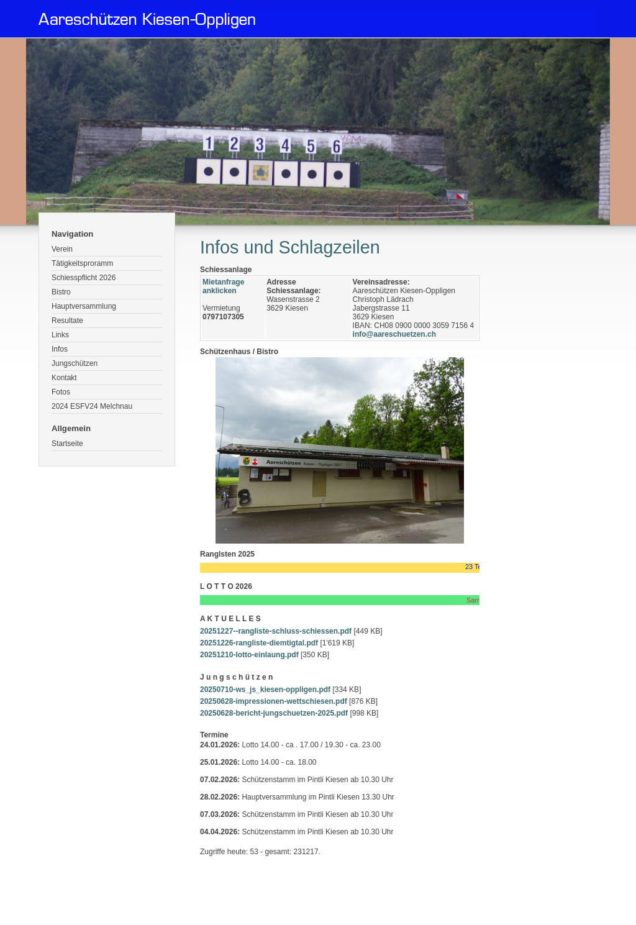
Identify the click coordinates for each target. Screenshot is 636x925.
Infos (60, 349)
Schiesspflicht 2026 (84, 277)
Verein (62, 249)
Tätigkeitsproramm (82, 263)
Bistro (61, 292)
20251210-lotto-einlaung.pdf (249, 654)
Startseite (67, 443)
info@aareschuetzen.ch (394, 334)
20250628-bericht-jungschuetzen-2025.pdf (274, 713)
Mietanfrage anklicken (223, 286)
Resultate (67, 320)
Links (60, 334)
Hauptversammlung (84, 306)
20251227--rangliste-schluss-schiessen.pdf (276, 631)
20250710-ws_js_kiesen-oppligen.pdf (265, 689)
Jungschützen (75, 363)
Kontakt (64, 377)
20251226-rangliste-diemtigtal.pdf (259, 643)
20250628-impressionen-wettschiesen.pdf (273, 701)
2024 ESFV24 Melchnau (92, 406)
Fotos (61, 392)
